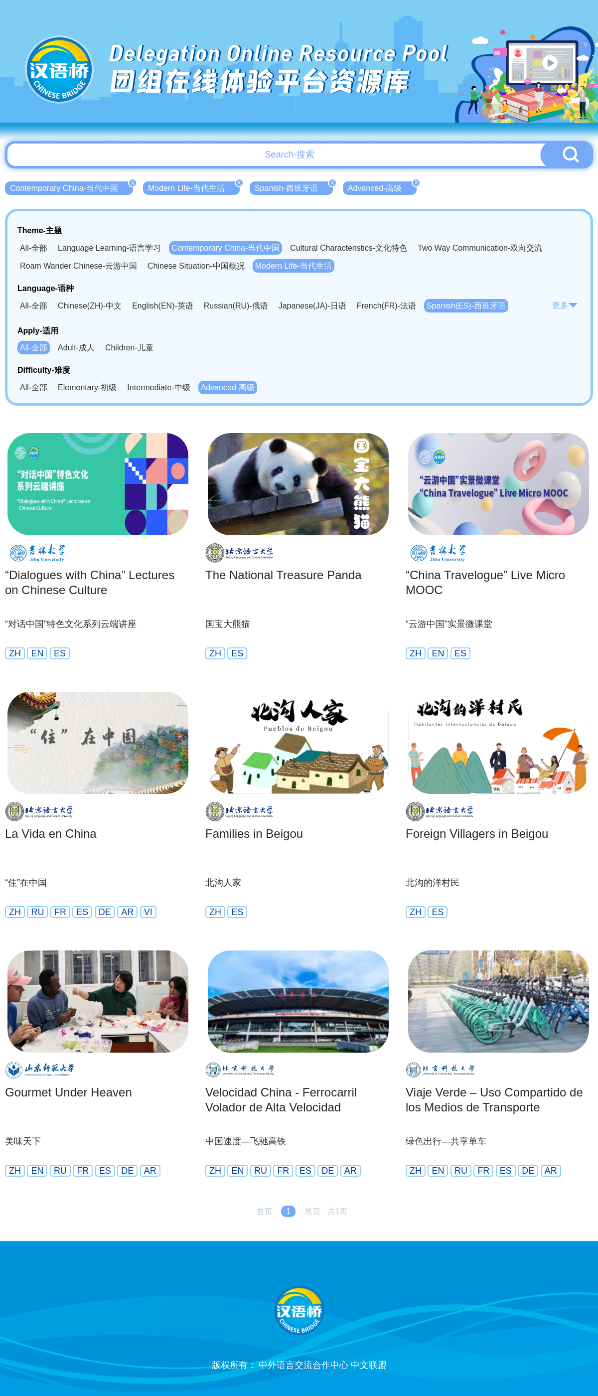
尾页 (312, 1211)
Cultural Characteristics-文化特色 (348, 248)
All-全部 (33, 248)
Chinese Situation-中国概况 (196, 266)
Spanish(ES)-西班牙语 (466, 306)
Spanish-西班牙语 (294, 186)
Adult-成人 (76, 347)
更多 (565, 305)
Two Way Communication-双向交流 (480, 248)
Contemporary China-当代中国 (71, 186)
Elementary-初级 (87, 387)
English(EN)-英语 (162, 306)
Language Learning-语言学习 (109, 248)
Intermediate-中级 (158, 387)
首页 (265, 1211)
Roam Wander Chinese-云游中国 (78, 266)
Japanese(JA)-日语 (312, 306)
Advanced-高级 (382, 186)
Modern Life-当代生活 (194, 186)
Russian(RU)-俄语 (236, 306)
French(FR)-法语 (386, 306)
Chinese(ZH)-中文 (90, 306)
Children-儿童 (129, 347)
